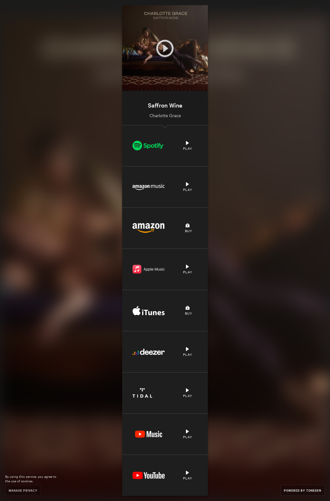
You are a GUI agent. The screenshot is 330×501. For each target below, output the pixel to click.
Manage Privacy (23, 490)
